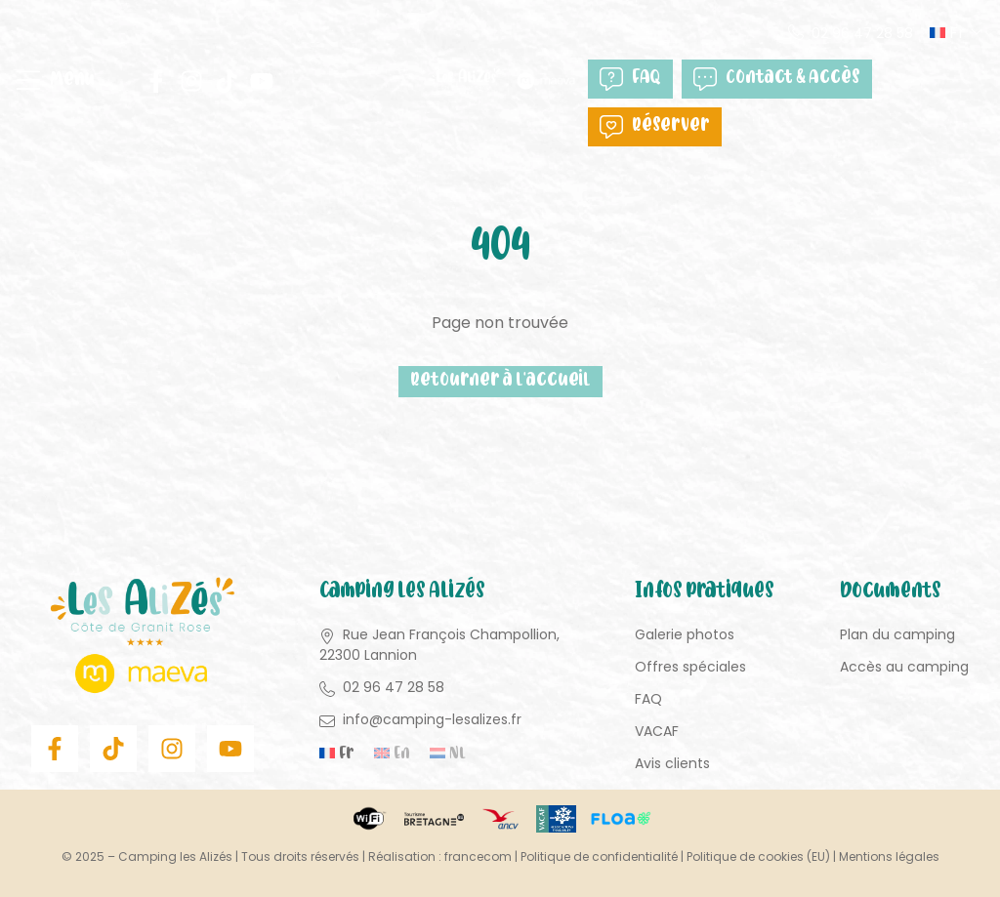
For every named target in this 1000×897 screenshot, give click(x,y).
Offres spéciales (690, 666)
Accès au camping (904, 666)
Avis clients (672, 763)
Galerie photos (684, 634)
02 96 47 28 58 (862, 33)
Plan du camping (897, 634)
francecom (478, 856)
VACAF (657, 731)
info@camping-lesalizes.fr (432, 719)
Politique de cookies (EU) (758, 856)
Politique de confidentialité (599, 856)
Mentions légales (889, 856)
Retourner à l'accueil (500, 381)
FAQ (630, 78)
